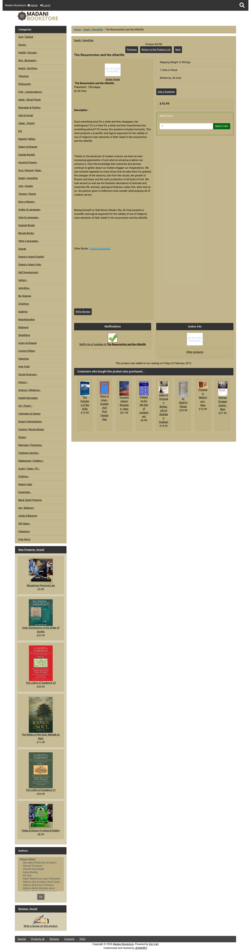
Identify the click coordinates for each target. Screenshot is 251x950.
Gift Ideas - (24, 523)
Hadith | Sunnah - (28, 52)
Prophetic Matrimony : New (202, 397)
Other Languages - (28, 241)
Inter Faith (24, 366)
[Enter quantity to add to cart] (186, 126)
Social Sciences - (27, 374)
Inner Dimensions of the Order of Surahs (40, 616)
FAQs (82, 939)
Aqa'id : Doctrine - (28, 68)
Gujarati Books (26, 225)
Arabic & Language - (29, 209)
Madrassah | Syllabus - (31, 460)
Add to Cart (221, 126)
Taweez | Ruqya (27, 193)
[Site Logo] (51, 16)
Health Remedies (28, 398)
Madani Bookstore (123, 944)
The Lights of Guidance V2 (41, 665)
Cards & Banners (27, 515)
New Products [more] (31, 549)
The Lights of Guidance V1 (41, 771)
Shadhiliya (24, 335)
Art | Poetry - (25, 405)
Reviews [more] (27, 908)
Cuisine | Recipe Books (31, 429)
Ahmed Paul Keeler (41, 869)
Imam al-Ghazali (27, 343)
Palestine (23, 358)
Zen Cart (154, 944)
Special (21, 939)
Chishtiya (23, 303)
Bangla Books (26, 233)
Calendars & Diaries (29, 413)
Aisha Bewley (41, 872)
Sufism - (23, 280)
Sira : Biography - (27, 60)
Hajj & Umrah (25, 115)
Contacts (69, 939)
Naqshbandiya (26, 319)
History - (23, 382)
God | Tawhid (25, 36)
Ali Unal (41, 875)
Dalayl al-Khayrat (27, 146)
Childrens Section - (29, 452)
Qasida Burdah (26, 154)
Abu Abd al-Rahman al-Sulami (41, 862)
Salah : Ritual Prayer (29, 99)
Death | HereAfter (93, 29)
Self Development (28, 272)
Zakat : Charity (26, 123)
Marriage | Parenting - (30, 445)
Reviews (54, 939)
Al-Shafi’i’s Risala (183, 402)
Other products (194, 352)
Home (32, 5)
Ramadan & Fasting (29, 107)
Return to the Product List (156, 49)
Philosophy (24, 84)
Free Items (24, 539)
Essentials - (24, 492)
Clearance (24, 531)
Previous (132, 49)
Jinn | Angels (25, 186)
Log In (45, 5)
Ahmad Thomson (41, 865)
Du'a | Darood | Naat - (30, 170)
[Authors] (41, 874)
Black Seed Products (30, 500)
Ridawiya (23, 327)
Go (40, 896)
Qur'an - (22, 44)
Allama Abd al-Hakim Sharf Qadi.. (41, 882)
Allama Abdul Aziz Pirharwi (41, 885)
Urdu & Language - (28, 217)
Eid (20, 131)
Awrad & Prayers (27, 162)
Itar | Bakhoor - (26, 507)
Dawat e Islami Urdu (29, 264)
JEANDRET (141, 948)
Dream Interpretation (30, 421)
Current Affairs (26, 350)
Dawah (22, 248)
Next (178, 49)
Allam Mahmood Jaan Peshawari (41, 878)
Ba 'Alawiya (24, 295)
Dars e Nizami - (27, 201)
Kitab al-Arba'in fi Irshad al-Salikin (41, 818)
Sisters (22, 437)
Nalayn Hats (25, 484)
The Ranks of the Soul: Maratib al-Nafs (41, 718)
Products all (38, 939)
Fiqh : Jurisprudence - (30, 91)
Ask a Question (166, 91)
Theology (23, 76)
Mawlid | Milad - (27, 138)
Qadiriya (23, 311)
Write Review (83, 311)
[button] (242, 5)
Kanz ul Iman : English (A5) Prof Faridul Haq (104, 408)
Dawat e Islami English (31, 256)
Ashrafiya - (24, 288)
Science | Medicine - (29, 390)
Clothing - (23, 476)
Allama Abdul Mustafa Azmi (41, 888)
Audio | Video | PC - (29, 468)
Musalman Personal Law (41, 573)
